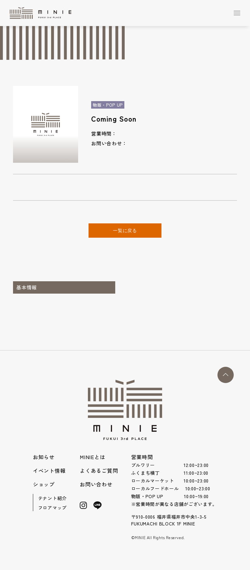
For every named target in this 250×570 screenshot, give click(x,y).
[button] (237, 13)
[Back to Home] (42, 13)
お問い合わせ (96, 484)
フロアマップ (52, 507)
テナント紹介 (52, 498)
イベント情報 (49, 470)
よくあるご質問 (99, 470)
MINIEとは (92, 457)
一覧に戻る (125, 230)
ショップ (44, 484)
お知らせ (44, 457)
